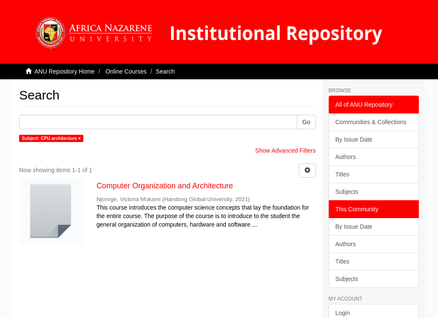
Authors (346, 156)
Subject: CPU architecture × (51, 138)
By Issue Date (354, 139)
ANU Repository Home (64, 71)
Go (306, 122)
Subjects (347, 191)
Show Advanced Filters (285, 150)
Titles (343, 174)
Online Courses (126, 71)
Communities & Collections (371, 122)
